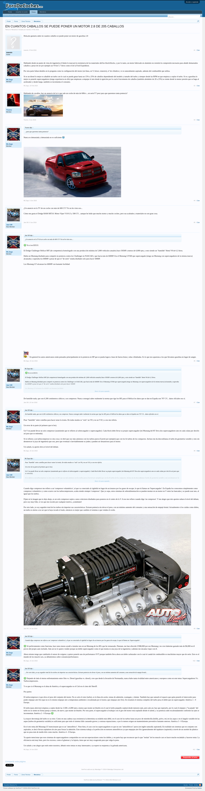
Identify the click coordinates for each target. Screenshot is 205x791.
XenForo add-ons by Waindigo (91, 769)
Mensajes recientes (18, 15)
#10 (194, 661)
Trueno (9, 110)
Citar (198, 50)
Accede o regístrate (192, 2)
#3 (194, 120)
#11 (194, 749)
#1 (194, 50)
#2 (194, 85)
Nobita (200, 788)
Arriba (196, 785)
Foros (34, 12)
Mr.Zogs (9, 80)
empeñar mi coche (22, 12)
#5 (194, 222)
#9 (194, 628)
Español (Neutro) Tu (10, 785)
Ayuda (186, 785)
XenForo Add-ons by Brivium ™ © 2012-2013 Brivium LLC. (102, 780)
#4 (194, 200)
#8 (194, 451)
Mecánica (15, 29)
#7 (194, 402)
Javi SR (9, 225)
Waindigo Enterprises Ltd (115, 769)
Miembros (43, 12)
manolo (28, 29)
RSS (200, 785)
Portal (10, 12)
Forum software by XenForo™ (21, 788)
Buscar (7, 15)
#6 (194, 361)
